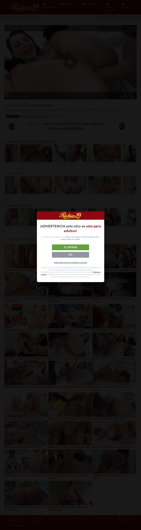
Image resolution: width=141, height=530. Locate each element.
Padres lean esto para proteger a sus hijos (70, 262)
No (70, 254)
